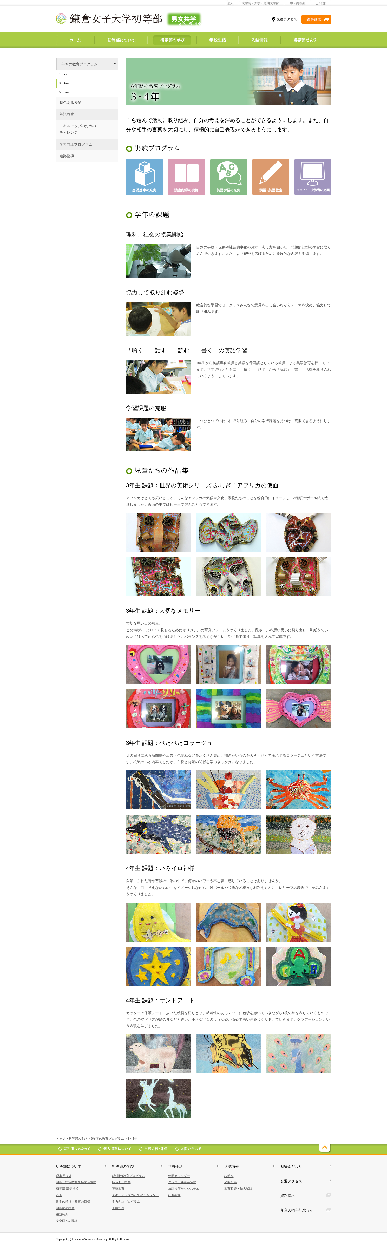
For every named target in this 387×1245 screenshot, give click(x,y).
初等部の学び (78, 1138)
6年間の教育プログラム (107, 1138)
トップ (60, 1138)
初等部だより (291, 1166)
